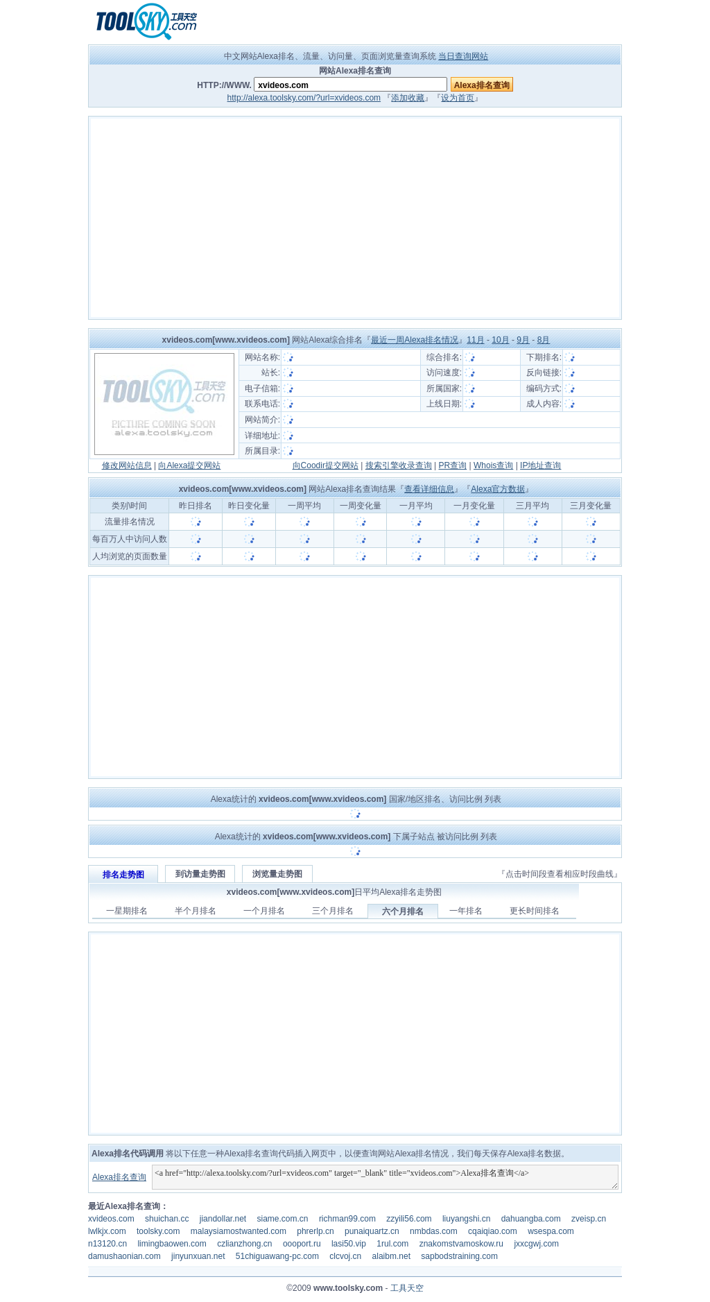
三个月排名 (333, 911)
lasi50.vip (348, 1244)
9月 (523, 340)
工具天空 (407, 1288)
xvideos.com (111, 1219)
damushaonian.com (124, 1256)
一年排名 (466, 911)
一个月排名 (264, 911)
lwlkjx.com (107, 1231)
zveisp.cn (588, 1219)
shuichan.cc (167, 1219)
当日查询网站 (463, 56)
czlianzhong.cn (244, 1244)
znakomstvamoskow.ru (461, 1244)
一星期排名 (127, 911)
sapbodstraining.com (459, 1256)
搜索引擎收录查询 (398, 465)
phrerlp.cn (315, 1231)
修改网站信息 (127, 465)
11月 (475, 340)
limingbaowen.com (171, 1244)
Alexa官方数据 (498, 489)
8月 (544, 340)
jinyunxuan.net (198, 1256)
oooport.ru (302, 1244)
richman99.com (347, 1219)
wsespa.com (551, 1231)
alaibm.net (391, 1256)
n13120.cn (107, 1244)
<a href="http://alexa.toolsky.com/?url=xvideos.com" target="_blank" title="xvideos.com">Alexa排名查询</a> (385, 1177)
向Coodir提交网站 (325, 465)
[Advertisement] (355, 218)
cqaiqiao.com (492, 1231)
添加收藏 (407, 98)
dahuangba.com (531, 1219)
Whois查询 (493, 465)
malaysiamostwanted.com (238, 1231)
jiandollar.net (223, 1219)
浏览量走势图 (277, 874)
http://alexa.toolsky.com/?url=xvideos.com (304, 98)
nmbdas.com (434, 1231)
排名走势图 (123, 875)
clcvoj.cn (345, 1256)
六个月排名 (403, 911)
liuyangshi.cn (466, 1219)
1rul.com (392, 1244)
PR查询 (453, 465)
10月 (500, 340)
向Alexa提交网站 (189, 465)
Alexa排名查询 (119, 1177)
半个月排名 (195, 911)
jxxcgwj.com (536, 1244)
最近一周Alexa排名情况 (414, 340)
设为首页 (457, 98)
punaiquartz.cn (372, 1231)
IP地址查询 (540, 465)
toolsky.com (158, 1231)
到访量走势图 (200, 874)
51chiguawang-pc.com (277, 1256)
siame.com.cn (283, 1219)
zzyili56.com (408, 1219)
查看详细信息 (429, 489)
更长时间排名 (535, 911)
